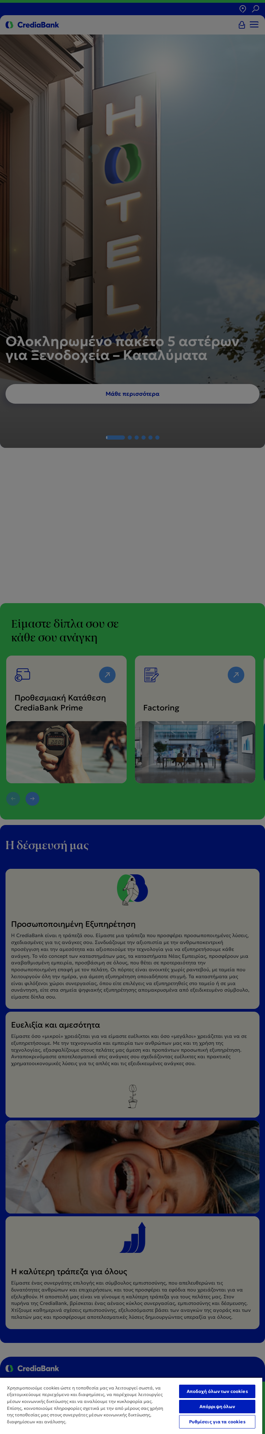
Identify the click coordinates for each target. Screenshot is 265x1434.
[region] (131, 1405)
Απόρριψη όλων (217, 1407)
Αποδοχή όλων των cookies (217, 1391)
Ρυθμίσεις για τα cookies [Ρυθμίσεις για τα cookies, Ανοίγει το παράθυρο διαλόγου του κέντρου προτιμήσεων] (217, 1422)
